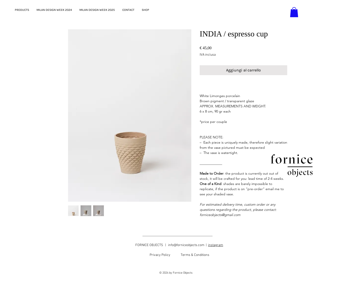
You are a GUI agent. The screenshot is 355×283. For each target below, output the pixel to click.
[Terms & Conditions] (195, 255)
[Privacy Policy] (160, 255)
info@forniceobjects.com (186, 245)
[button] (294, 12)
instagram (215, 245)
